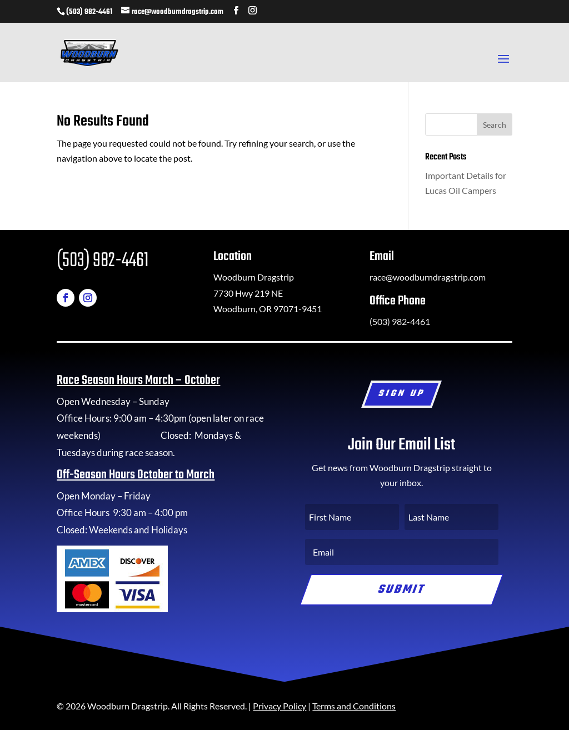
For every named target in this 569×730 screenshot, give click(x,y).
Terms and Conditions (354, 706)
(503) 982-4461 (89, 12)
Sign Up (401, 394)
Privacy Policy (279, 706)
